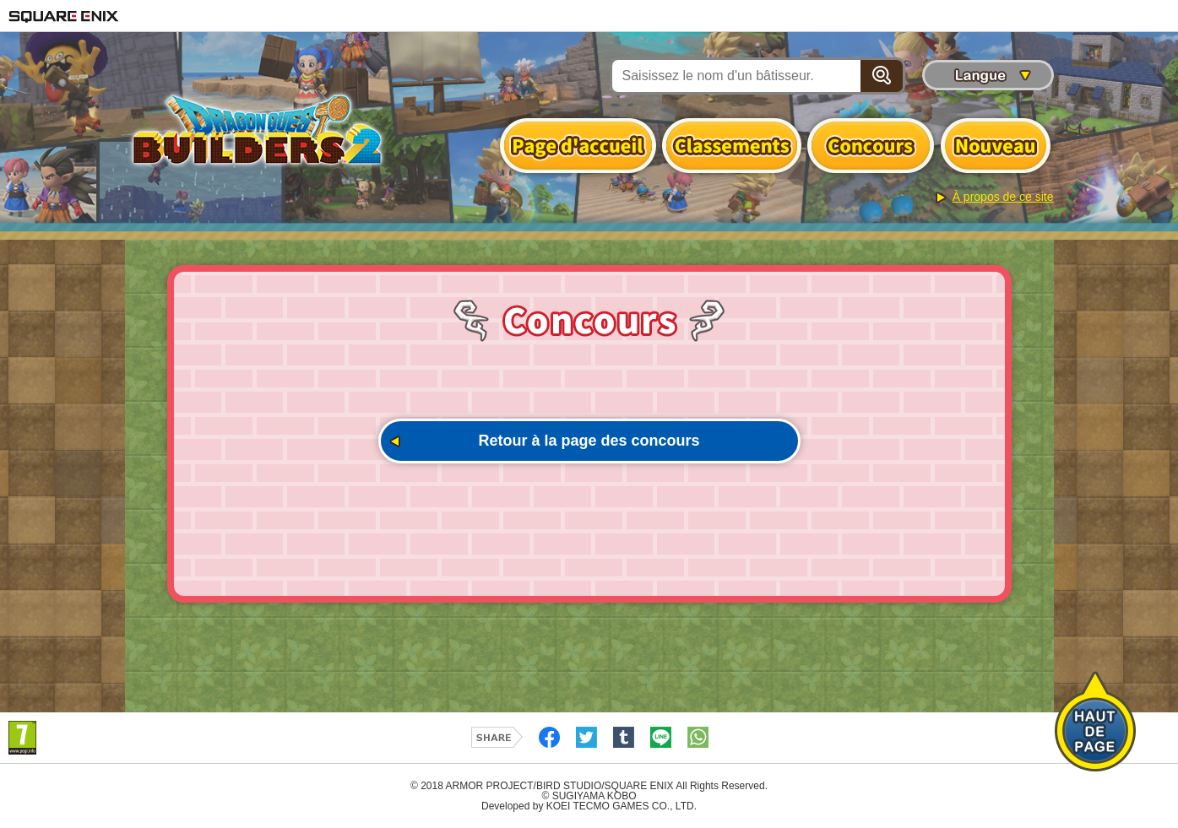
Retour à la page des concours (588, 440)
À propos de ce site (1003, 196)
